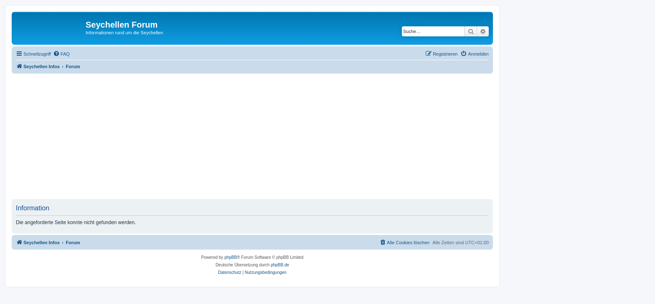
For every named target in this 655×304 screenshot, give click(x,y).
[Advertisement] (262, 136)
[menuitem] (61, 54)
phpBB (230, 257)
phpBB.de (280, 265)
